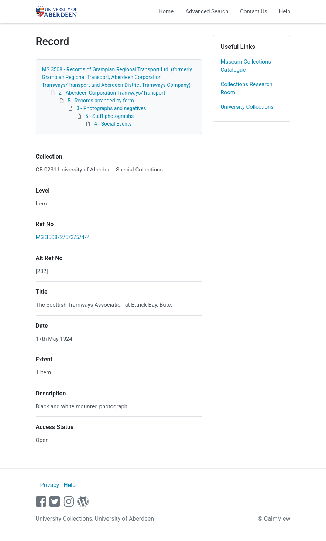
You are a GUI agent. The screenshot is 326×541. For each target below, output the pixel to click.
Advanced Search (206, 11)
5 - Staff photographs (109, 116)
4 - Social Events (113, 124)
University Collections (247, 106)
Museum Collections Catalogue (246, 66)
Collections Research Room (246, 88)
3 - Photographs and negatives (111, 108)
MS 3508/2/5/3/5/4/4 (63, 237)
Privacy (49, 485)
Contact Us (253, 11)
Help (285, 11)
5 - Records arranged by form (101, 100)
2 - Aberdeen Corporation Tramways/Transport (112, 93)
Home (166, 11)
